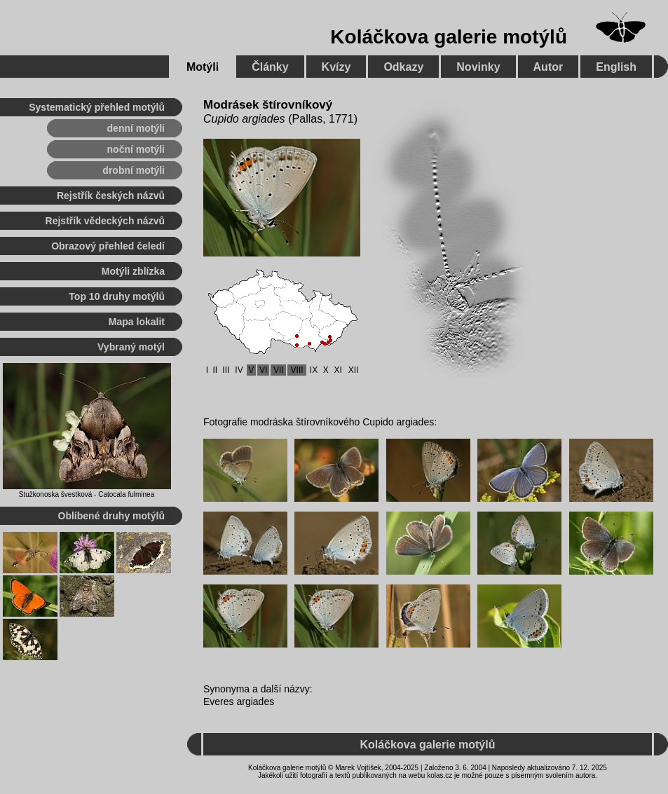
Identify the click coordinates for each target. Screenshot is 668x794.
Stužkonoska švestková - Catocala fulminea (86, 494)
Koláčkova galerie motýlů (448, 37)
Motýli (202, 67)
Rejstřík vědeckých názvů (105, 220)
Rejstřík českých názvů (111, 195)
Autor (548, 67)
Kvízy (336, 67)
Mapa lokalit (137, 321)
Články (270, 67)
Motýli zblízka (133, 271)
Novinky (478, 67)
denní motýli (136, 128)
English (616, 67)
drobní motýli (133, 170)
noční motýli (136, 149)
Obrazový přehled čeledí (108, 246)
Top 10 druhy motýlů (117, 296)
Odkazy (403, 67)
